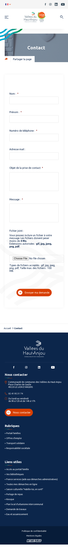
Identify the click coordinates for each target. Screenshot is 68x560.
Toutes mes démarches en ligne (21, 484)
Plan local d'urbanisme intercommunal (24, 504)
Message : (16, 199)
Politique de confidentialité (34, 531)
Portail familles (13, 433)
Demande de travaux (16, 509)
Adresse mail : (17, 149)
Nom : (13, 93)
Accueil (7, 328)
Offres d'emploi (14, 438)
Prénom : (15, 112)
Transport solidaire (15, 443)
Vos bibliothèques (15, 474)
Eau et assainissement (17, 514)
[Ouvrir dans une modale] (61, 17)
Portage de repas (14, 494)
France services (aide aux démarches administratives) (32, 479)
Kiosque (10, 499)
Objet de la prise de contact (26, 167)
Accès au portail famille (17, 469)
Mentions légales (34, 536)
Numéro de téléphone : (23, 130)
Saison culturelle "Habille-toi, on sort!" (24, 489)
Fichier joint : (16, 230)
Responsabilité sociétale (18, 448)
